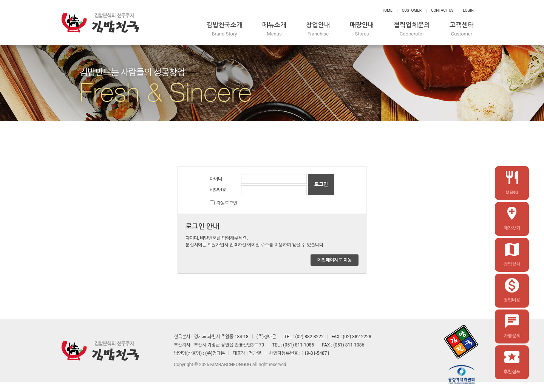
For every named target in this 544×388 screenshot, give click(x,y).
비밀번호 (218, 190)
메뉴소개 (274, 29)
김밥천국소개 (224, 29)
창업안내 (318, 29)
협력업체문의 (412, 29)
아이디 (216, 179)
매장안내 (362, 29)
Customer (412, 10)
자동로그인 (226, 203)
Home (387, 10)
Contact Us (442, 10)
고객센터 (462, 29)
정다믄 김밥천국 (100, 22)
